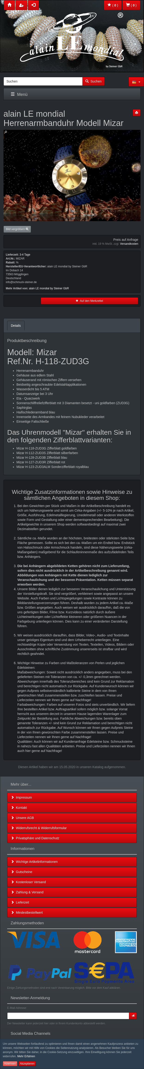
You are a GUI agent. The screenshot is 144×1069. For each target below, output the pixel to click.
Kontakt (19, 807)
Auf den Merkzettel (89, 300)
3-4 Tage (24, 254)
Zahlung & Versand (27, 892)
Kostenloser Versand (28, 882)
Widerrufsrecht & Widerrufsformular (39, 828)
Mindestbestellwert (27, 912)
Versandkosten (129, 243)
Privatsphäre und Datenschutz (35, 838)
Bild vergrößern (17, 229)
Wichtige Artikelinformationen (34, 862)
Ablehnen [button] (10, 1063)
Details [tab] (16, 325)
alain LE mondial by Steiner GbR (49, 288)
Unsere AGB (22, 818)
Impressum (21, 797)
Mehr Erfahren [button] (26, 1056)
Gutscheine (21, 872)
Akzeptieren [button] (27, 1063)
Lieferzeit (20, 902)
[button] (136, 82)
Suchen (93, 81)
